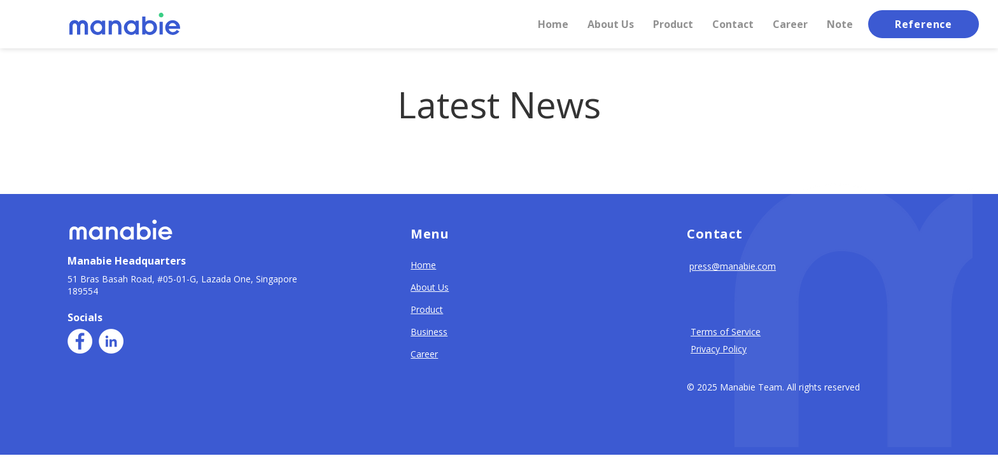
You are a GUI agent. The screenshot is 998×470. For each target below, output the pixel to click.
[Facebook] (79, 341)
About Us (430, 287)
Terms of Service (726, 332)
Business (429, 332)
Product (427, 309)
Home (423, 265)
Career (424, 354)
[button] (733, 24)
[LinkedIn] (111, 341)
